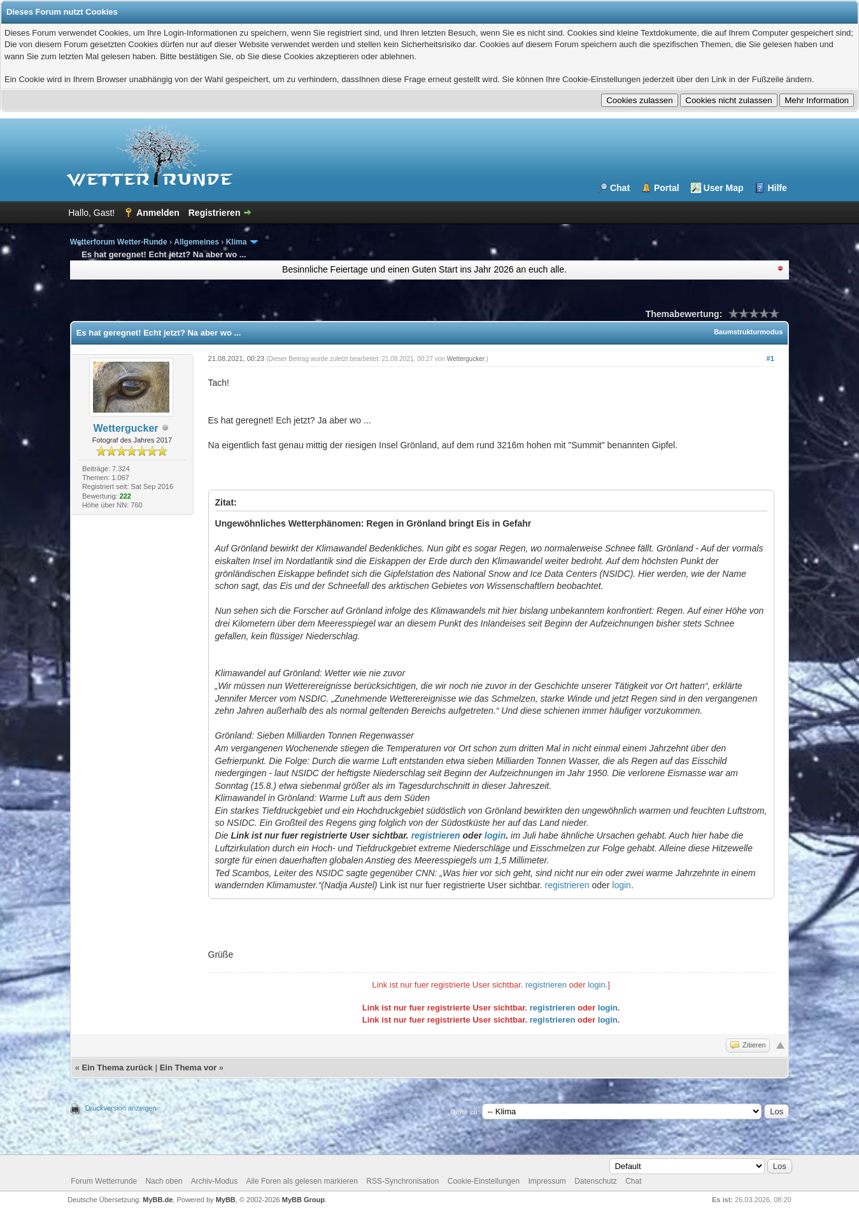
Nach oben (163, 1181)
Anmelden (158, 213)
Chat (620, 188)
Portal (666, 188)
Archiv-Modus (214, 1181)
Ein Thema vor (188, 1067)
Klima (236, 242)
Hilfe (776, 188)
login (495, 835)
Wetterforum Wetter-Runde (118, 242)
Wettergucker (126, 428)
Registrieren (214, 213)
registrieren (435, 835)
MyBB (226, 1199)
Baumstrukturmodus (748, 332)
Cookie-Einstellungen (484, 1181)
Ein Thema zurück (117, 1067)
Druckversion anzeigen (121, 1108)
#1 (770, 358)
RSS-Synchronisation (402, 1181)
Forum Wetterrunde (104, 1181)
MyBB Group (303, 1199)
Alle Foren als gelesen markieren (302, 1181)
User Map (724, 188)
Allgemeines (196, 242)
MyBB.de (158, 1199)
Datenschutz (595, 1181)
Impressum (546, 1181)
